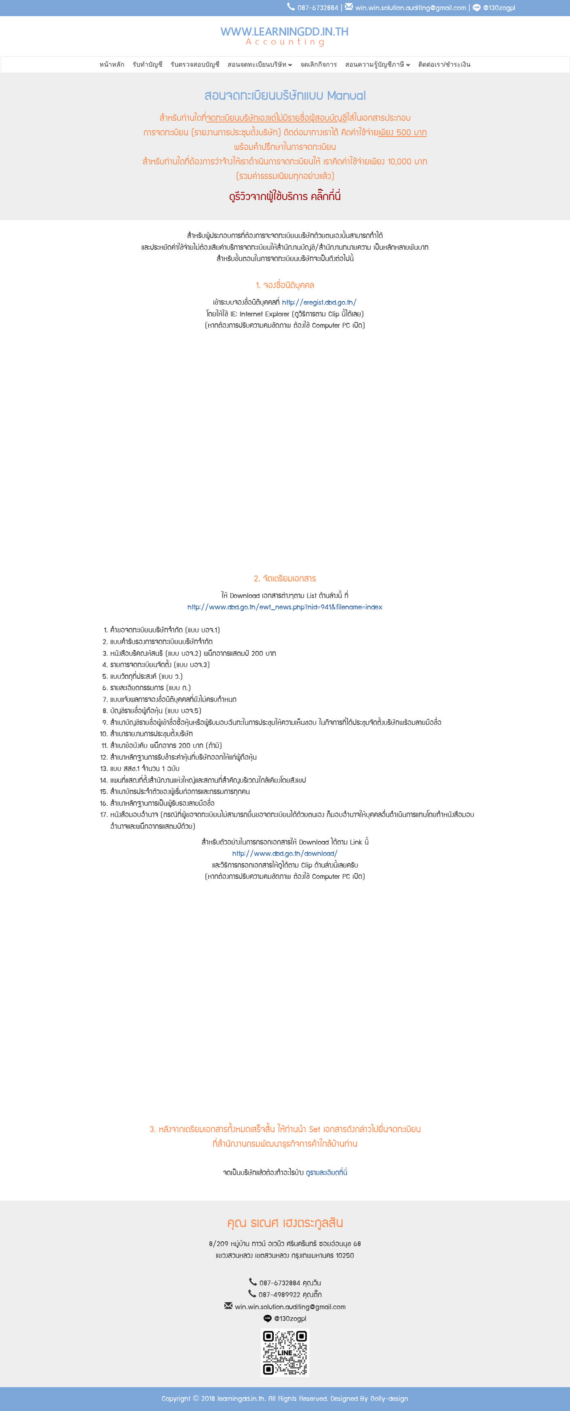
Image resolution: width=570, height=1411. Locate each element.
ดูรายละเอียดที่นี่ (326, 1173)
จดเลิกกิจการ (318, 64)
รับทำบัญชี (148, 64)
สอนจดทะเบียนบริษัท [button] (260, 64)
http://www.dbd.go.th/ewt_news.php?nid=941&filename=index (285, 607)
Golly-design (389, 1399)
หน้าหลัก (112, 64)
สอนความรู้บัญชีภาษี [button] (377, 64)
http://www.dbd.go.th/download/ (285, 854)
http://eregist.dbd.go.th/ (319, 303)
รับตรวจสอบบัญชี (195, 64)
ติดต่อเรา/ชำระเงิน (444, 64)
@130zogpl (494, 8)
